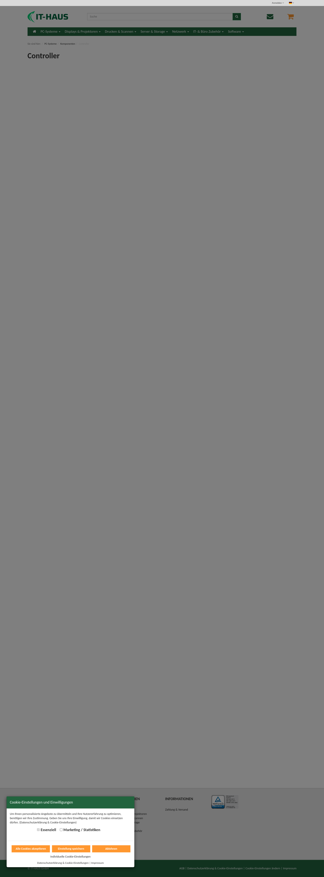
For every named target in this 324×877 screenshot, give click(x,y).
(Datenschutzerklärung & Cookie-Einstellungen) (48, 822)
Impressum (97, 862)
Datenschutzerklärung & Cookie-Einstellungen (63, 862)
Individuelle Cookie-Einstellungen (70, 856)
